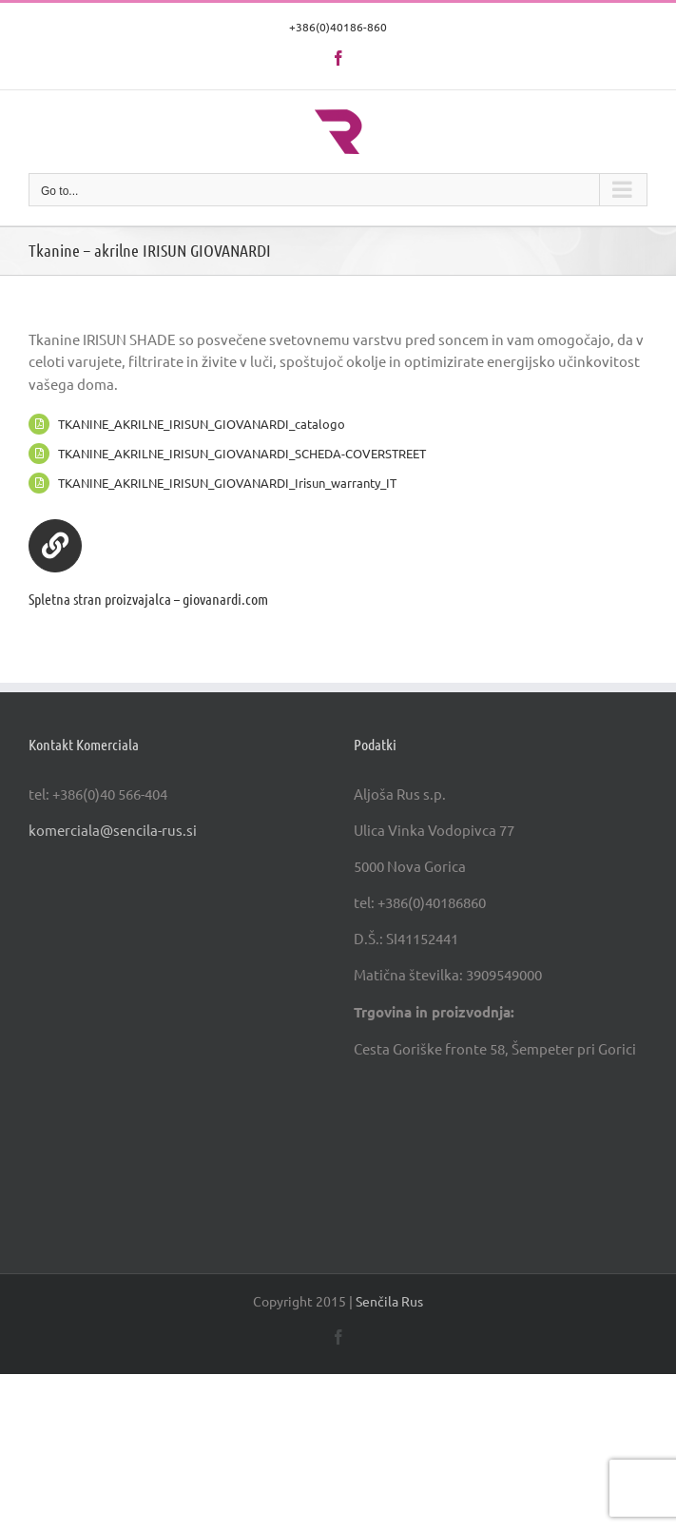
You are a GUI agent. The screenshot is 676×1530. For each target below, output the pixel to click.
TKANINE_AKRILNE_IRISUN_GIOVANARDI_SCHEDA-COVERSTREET (242, 453)
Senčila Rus (389, 1300)
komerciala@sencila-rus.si (113, 830)
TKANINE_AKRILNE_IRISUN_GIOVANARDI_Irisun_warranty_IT (227, 482)
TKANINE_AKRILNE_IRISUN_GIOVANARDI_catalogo (201, 424)
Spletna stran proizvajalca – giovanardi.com (148, 599)
